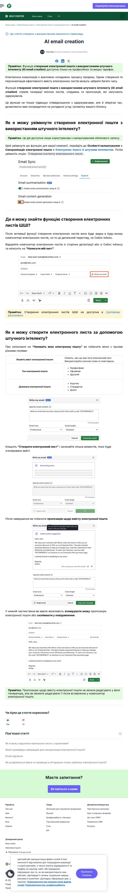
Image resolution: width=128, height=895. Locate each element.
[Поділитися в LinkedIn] (62, 61)
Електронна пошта (26, 25)
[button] (10, 874)
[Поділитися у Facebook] (56, 61)
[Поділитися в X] (68, 61)
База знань (10, 25)
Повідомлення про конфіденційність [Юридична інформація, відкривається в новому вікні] (45, 885)
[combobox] (59, 16)
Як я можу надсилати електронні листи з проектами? (37, 743)
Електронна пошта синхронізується (53, 25)
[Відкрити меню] (7, 6)
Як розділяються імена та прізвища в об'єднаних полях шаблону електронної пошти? (56, 762)
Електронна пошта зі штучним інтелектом (84, 149)
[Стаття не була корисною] (23, 720)
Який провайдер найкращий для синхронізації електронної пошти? (45, 749)
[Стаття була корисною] (7, 720)
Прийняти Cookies (86, 873)
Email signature (14, 756)
